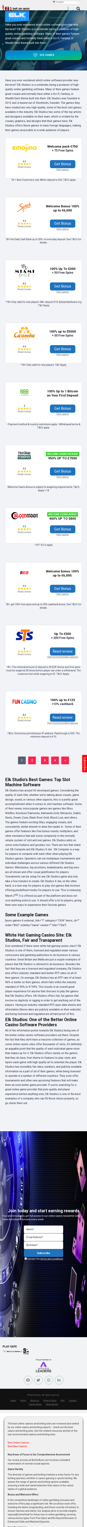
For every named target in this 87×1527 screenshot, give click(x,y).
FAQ (63, 1401)
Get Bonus (62, 164)
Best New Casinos (17, 1447)
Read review (24, 167)
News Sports (52, 1405)
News (13, 1401)
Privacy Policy (49, 1401)
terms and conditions (51, 1259)
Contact (73, 1401)
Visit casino (62, 169)
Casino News (35, 1405)
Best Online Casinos (18, 1443)
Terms (23, 1401)
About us (34, 1401)
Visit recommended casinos (63, 658)
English (58, 2)
